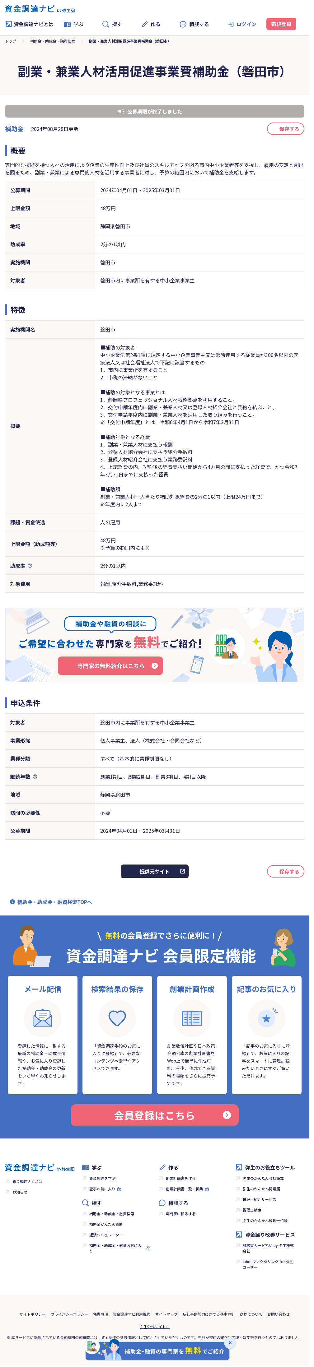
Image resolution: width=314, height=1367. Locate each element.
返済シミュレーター (106, 1234)
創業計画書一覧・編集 (184, 1188)
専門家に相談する (181, 1213)
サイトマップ (166, 1314)
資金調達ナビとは (29, 24)
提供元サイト (155, 871)
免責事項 (100, 1314)
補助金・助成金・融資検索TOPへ (54, 902)
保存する (289, 128)
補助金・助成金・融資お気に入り (115, 1248)
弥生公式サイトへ (155, 1326)
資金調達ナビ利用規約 (131, 1314)
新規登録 (281, 24)
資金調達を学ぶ (102, 1178)
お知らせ (19, 1191)
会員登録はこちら (172, 1115)
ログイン (246, 24)
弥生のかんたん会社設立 (263, 1178)
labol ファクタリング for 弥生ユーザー (268, 1264)
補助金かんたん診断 (106, 1224)
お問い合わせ (278, 1314)
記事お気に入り (102, 1188)
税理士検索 (252, 1209)
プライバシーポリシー (69, 1314)
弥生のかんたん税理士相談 (265, 1220)
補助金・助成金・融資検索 (52, 41)
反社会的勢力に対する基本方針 (209, 1314)
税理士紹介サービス (259, 1199)
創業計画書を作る (181, 1178)
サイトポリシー (33, 1314)
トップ (10, 41)
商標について (251, 1314)
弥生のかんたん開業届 (261, 1188)
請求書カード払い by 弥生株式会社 (268, 1248)
